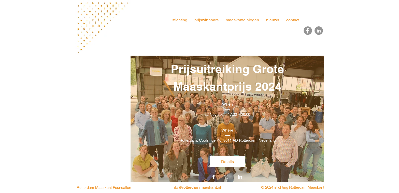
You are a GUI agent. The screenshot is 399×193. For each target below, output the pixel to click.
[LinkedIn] (319, 30)
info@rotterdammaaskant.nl (196, 187)
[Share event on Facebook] (213, 177)
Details (227, 161)
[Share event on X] (226, 177)
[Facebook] (308, 30)
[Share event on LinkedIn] (240, 177)
